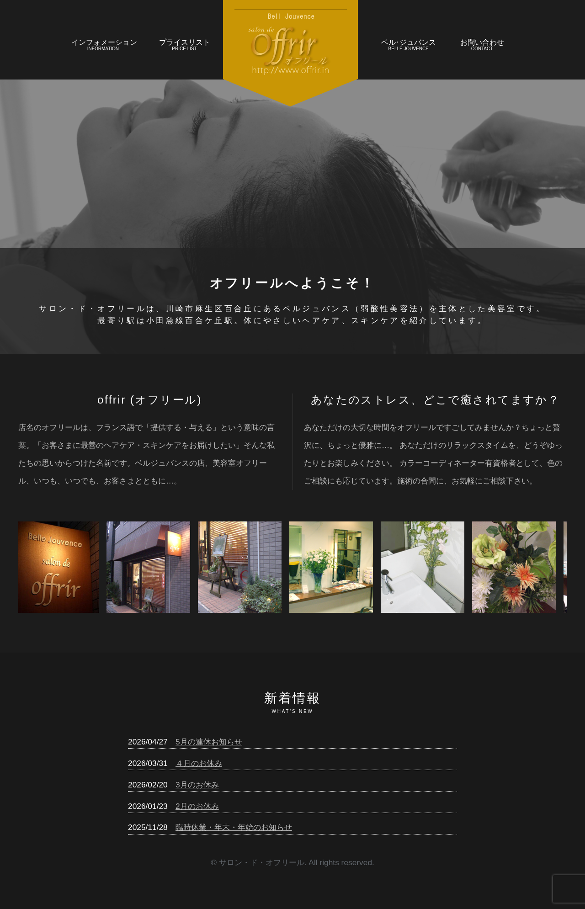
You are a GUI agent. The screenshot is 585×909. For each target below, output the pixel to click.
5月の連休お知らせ (209, 741)
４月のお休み (199, 763)
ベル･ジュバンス (408, 45)
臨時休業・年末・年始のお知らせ (234, 827)
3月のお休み (197, 784)
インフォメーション (104, 45)
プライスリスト (184, 45)
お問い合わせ (482, 45)
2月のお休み (197, 806)
